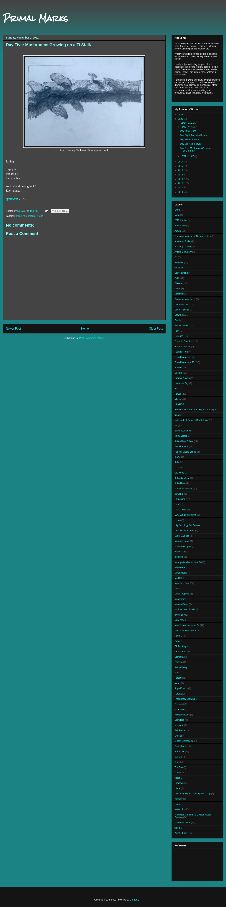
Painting (178, 662)
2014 (181, 174)
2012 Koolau (181, 220)
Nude (177, 635)
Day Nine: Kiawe (188, 130)
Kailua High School (184, 441)
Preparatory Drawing (185, 699)
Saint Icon (179, 720)
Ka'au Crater (181, 436)
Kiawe (178, 457)
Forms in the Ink (182, 346)
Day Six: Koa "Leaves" (191, 144)
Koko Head (180, 483)
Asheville (179, 262)
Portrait (178, 693)
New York (179, 620)
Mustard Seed (181, 604)
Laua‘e (178, 504)
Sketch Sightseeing (184, 741)
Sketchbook (180, 746)
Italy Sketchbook (183, 430)
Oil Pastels (180, 651)
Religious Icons (182, 714)
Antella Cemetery (183, 252)
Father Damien (182, 325)
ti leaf (40, 216)
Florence (179, 336)
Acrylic (178, 231)
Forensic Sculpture (184, 341)
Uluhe (177, 788)
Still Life (178, 756)
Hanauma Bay (182, 383)
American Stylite (183, 241)
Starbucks (179, 751)
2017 (181, 161)
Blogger (134, 899)
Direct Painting (182, 309)
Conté (177, 288)
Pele (177, 672)
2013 (181, 179)
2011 (181, 187)
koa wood (179, 472)
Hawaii (18, 216)
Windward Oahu (182, 822)
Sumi (177, 762)
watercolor (180, 809)
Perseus (179, 678)
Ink (176, 425)
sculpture (179, 725)
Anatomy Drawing (183, 246)
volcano (178, 804)
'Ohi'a (177, 210)
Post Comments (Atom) (91, 338)
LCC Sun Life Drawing (186, 515)
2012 (181, 183)
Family (178, 320)
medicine (179, 557)
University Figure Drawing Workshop (193, 793)
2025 (181, 114)
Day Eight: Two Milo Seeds (193, 135)
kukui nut (179, 494)
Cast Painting (181, 273)
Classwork (180, 283)
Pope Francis (181, 688)
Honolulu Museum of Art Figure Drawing (194, 409)
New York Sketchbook (185, 630)
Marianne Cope (182, 546)
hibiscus (178, 399)
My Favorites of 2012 (185, 609)
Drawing (179, 315)
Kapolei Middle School (186, 452)
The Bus (179, 767)
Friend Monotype (183, 357)
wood (177, 828)
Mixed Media (181, 573)
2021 (181, 119)
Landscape (180, 499)
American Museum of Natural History (193, 236)
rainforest (179, 709)
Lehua (178, 520)
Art (176, 257)
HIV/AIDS (179, 404)
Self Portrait (180, 730)
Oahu (177, 641)
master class (181, 551)
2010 (181, 192)
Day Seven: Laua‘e (189, 139)
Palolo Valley (181, 667)
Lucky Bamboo (182, 536)
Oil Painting (180, 646)
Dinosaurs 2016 (182, 304)
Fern (177, 331)
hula (177, 415)
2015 (181, 170)
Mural (177, 588)
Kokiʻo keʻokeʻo (182, 478)
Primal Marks (35, 18)
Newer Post (13, 328)
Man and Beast (182, 541)
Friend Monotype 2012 (186, 362)
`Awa (177, 215)
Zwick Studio (181, 833)
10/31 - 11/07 (187, 156)
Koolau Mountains (183, 488)
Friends (178, 367)
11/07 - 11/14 (187, 127)
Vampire (179, 799)
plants (177, 683)
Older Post (156, 328)
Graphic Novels (182, 378)
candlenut (179, 267)
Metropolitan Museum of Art (188, 562)
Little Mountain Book (185, 530)
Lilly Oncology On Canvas (187, 525)
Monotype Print (182, 583)
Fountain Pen (181, 351)
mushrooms (29, 216)
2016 (181, 166)
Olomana (179, 657)
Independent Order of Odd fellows (191, 420)
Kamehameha (181, 446)
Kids (177, 462)
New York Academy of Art (187, 625)
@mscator (12, 198)
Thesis (178, 772)
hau (176, 388)
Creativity (179, 294)
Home (85, 328)
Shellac (178, 736)
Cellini (178, 278)
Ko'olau (178, 467)
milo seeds (180, 567)
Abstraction (180, 225)
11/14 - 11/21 (187, 123)
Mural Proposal (182, 593)
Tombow (179, 783)
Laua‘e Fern (180, 509)
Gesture (178, 373)
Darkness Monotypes (185, 299)
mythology (180, 615)
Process (178, 704)
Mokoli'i (178, 578)
